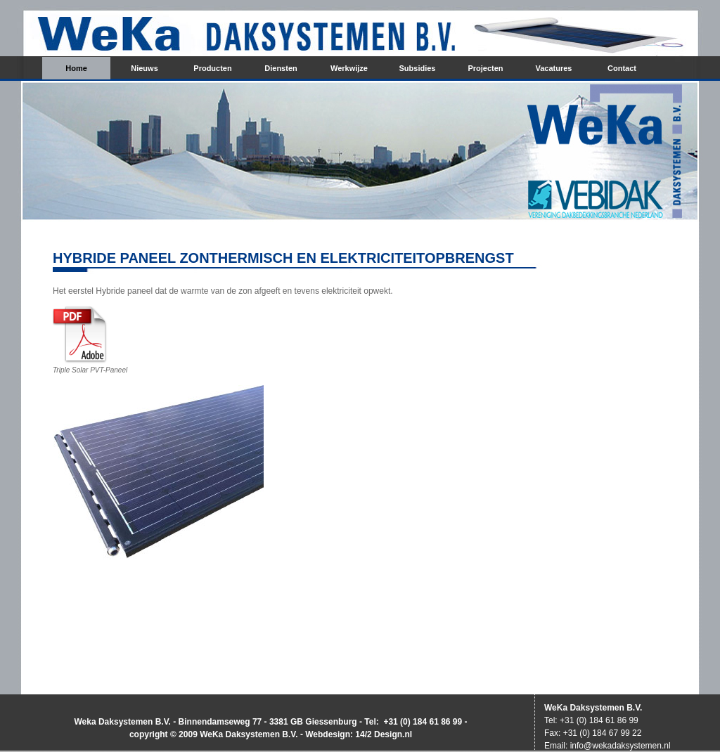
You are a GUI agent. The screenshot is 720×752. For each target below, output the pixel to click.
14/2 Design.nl (383, 734)
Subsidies (417, 68)
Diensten (280, 68)
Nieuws (144, 68)
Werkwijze (349, 68)
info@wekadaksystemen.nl (620, 746)
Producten (212, 68)
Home (76, 68)
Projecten (485, 68)
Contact (622, 68)
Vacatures (554, 68)
